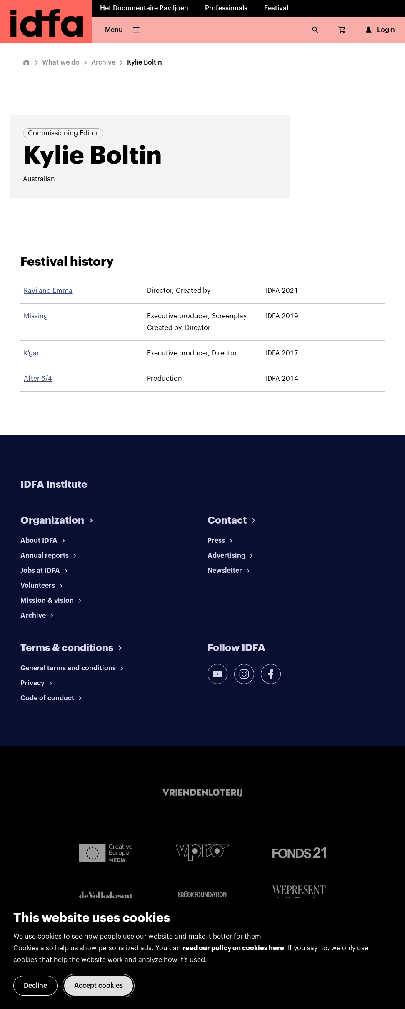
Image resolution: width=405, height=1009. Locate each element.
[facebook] (271, 674)
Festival (276, 8)
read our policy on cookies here (233, 948)
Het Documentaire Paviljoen (144, 8)
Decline (35, 985)
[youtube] (218, 674)
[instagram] (244, 674)
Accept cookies (98, 985)
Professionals (226, 8)
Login (379, 30)
